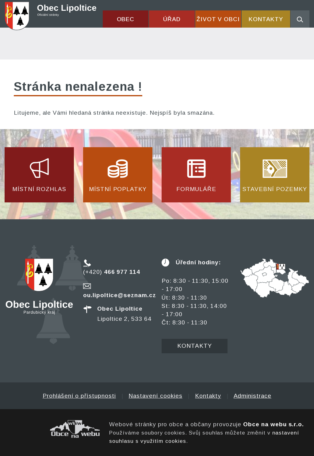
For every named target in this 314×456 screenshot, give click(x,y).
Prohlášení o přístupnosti (79, 396)
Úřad (172, 19)
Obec (126, 19)
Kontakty (266, 19)
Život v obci (218, 19)
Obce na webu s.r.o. (273, 424)
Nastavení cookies (155, 396)
